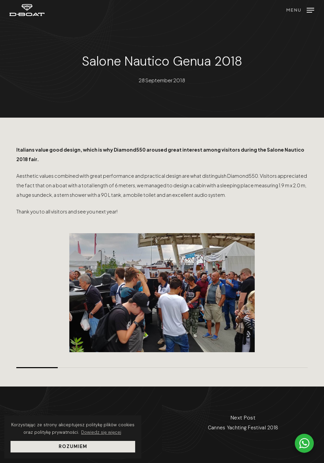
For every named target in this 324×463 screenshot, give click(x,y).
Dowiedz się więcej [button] (101, 432)
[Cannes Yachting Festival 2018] (243, 425)
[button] (300, 9)
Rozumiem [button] (73, 446)
